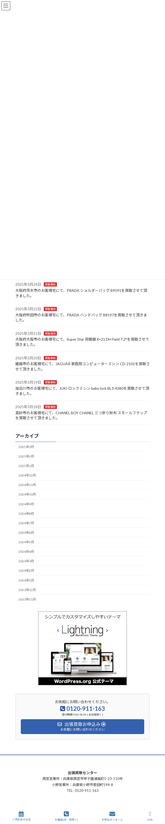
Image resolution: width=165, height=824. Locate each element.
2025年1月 (26, 466)
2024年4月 (26, 552)
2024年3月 (26, 561)
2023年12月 (27, 590)
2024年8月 (26, 514)
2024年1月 (26, 580)
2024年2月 (26, 571)
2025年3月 (26, 447)
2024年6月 (26, 533)
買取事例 (50, 284)
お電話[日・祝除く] (66, 816)
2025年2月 (26, 456)
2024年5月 (26, 542)
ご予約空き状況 (21, 816)
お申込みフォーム (112, 816)
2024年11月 (27, 485)
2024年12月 (27, 475)
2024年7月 (26, 523)
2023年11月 (27, 599)
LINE (150, 816)
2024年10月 (27, 494)
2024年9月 (26, 504)
